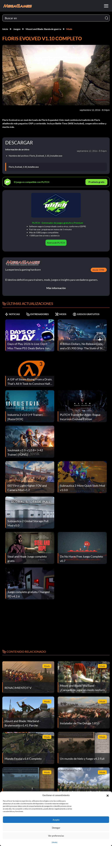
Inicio (5, 29)
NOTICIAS (12, 314)
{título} (54, 842)
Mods (69, 29)
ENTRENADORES (37, 314)
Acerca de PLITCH (56, 242)
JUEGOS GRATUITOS (86, 314)
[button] (107, 795)
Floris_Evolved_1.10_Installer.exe (24, 167)
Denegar (56, 827)
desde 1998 (98, 269)
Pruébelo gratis (96, 182)
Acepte (56, 819)
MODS (60, 314)
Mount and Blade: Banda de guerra (43, 29)
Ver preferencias (56, 835)
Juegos (16, 29)
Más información (56, 288)
